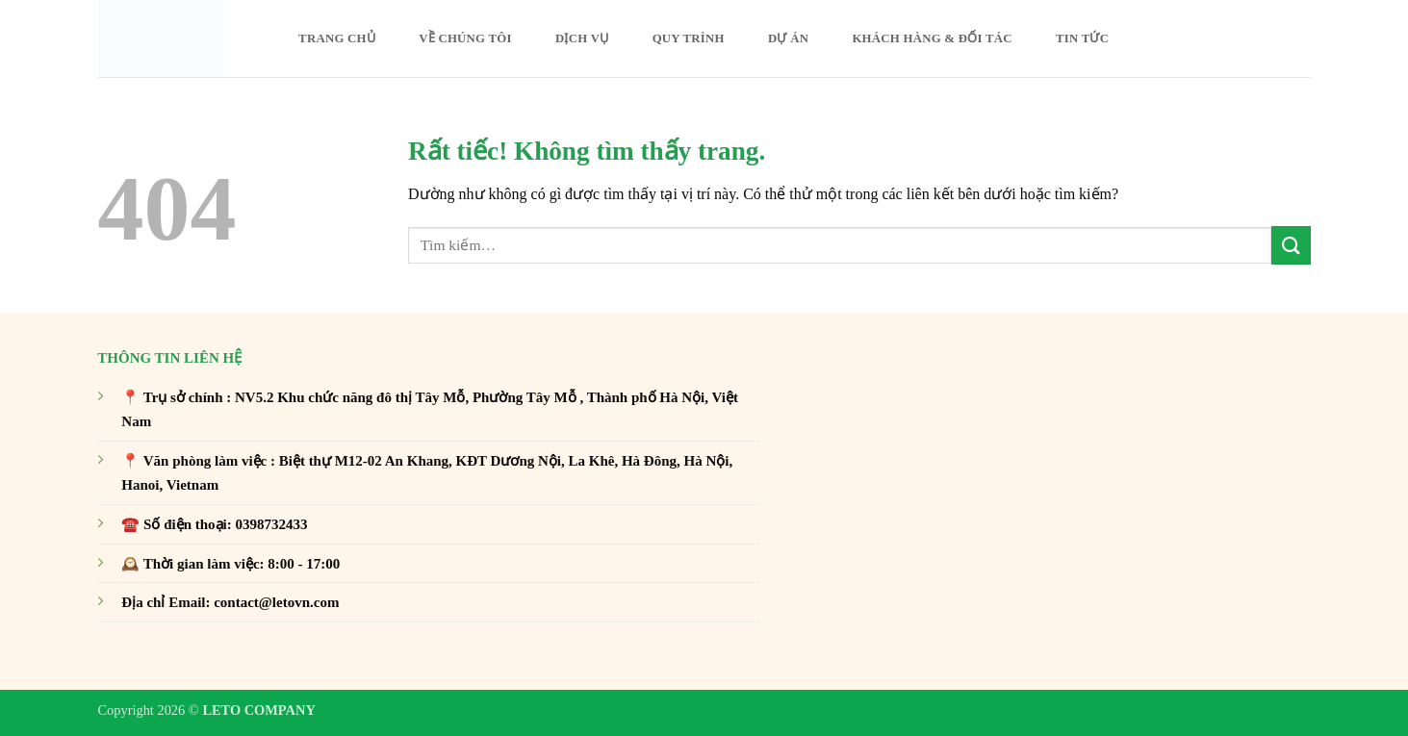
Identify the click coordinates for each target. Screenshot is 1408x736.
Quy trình (689, 38)
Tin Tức (1082, 38)
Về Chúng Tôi (465, 38)
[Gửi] (1290, 245)
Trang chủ (336, 38)
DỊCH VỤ (581, 38)
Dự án (788, 38)
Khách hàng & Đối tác (931, 38)
